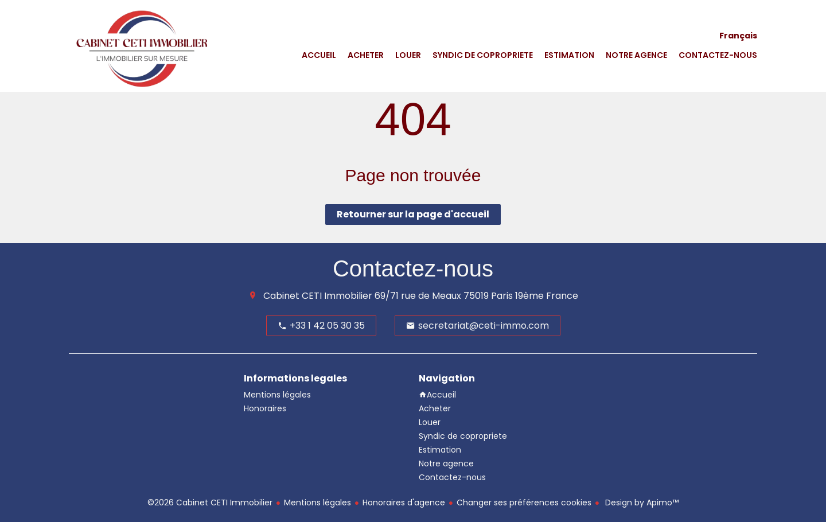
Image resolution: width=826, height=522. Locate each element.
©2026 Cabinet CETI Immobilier (209, 502)
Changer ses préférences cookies (524, 502)
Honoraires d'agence (404, 502)
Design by (641, 502)
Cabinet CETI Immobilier (317, 295)
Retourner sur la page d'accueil (413, 214)
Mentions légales (317, 502)
